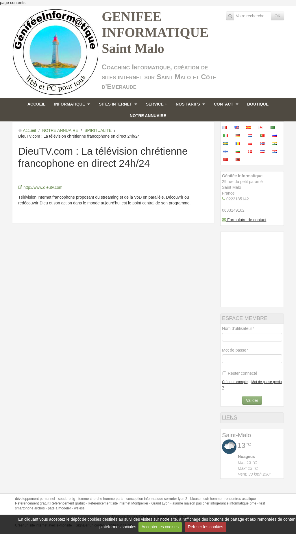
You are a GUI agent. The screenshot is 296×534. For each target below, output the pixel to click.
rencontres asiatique (240, 499)
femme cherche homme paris (100, 499)
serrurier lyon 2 (175, 499)
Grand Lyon (160, 503)
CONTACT (223, 104)
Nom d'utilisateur (237, 328)
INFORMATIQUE (69, 104)
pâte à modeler (59, 508)
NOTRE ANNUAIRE (148, 115)
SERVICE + (156, 104)
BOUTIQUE (258, 104)
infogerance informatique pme (233, 503)
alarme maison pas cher (191, 503)
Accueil (29, 130)
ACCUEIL (36, 104)
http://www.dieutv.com (40, 187)
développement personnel (35, 499)
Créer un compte (235, 382)
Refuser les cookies (205, 526)
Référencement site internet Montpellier (118, 503)
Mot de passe (234, 350)
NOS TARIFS (188, 104)
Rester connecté (240, 373)
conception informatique (144, 499)
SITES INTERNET (115, 104)
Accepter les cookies (160, 526)
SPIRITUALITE (98, 130)
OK (277, 16)
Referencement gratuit (32, 503)
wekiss (79, 508)
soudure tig (66, 499)
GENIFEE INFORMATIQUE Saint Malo (155, 32)
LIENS (229, 417)
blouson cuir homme (205, 499)
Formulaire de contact (244, 219)
